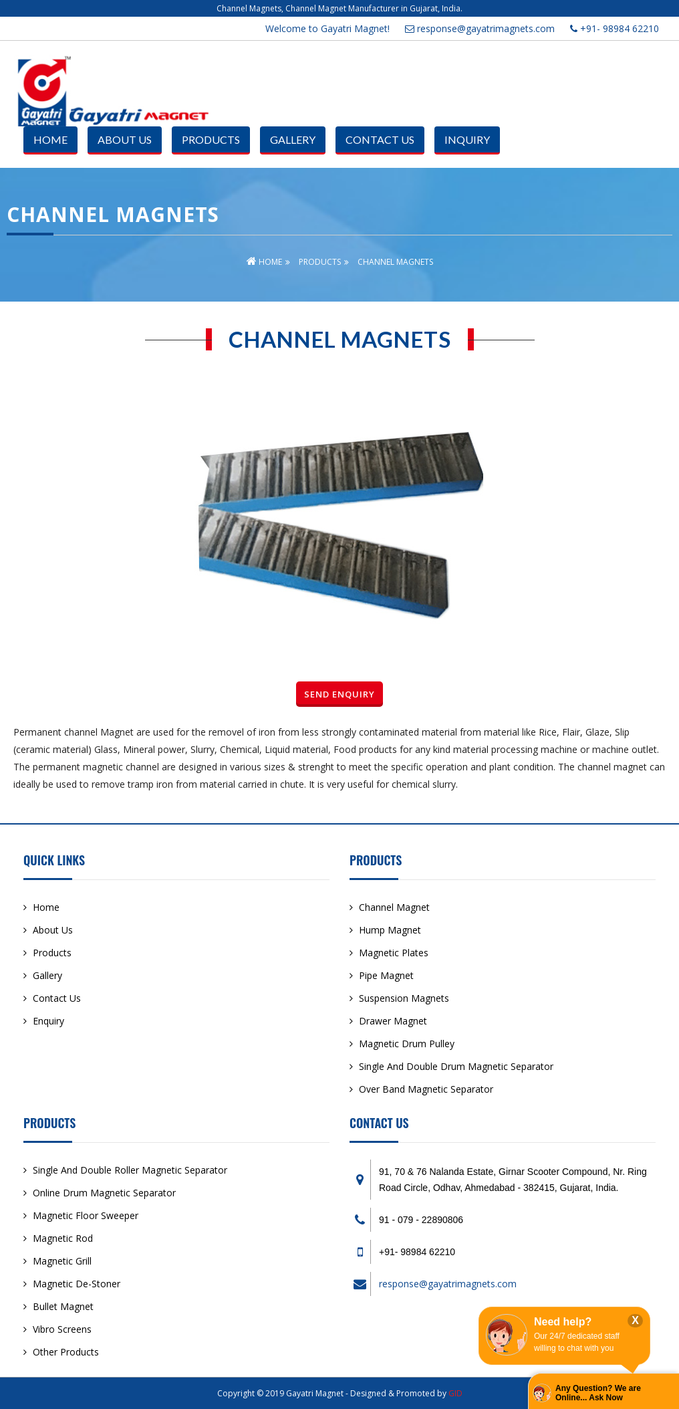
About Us (125, 139)
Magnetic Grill (62, 1261)
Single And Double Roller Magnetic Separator (130, 1170)
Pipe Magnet (386, 975)
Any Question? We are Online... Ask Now (598, 1393)
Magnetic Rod (63, 1238)
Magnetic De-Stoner (76, 1283)
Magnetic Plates (393, 952)
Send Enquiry (339, 694)
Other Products (66, 1351)
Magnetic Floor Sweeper (85, 1215)
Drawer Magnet (393, 1020)
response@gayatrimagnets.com (480, 28)
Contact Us (380, 139)
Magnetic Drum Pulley (406, 1043)
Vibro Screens (62, 1329)
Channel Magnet (394, 907)
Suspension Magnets (404, 998)
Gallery (292, 139)
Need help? (562, 1321)
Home (50, 139)
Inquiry (467, 139)
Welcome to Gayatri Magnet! (327, 28)
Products (211, 139)
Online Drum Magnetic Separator (104, 1192)
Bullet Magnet (63, 1306)
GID (455, 1393)
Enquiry (48, 1020)
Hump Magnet (390, 930)
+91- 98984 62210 (614, 28)
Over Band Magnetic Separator (426, 1089)
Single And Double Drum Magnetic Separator (456, 1066)
